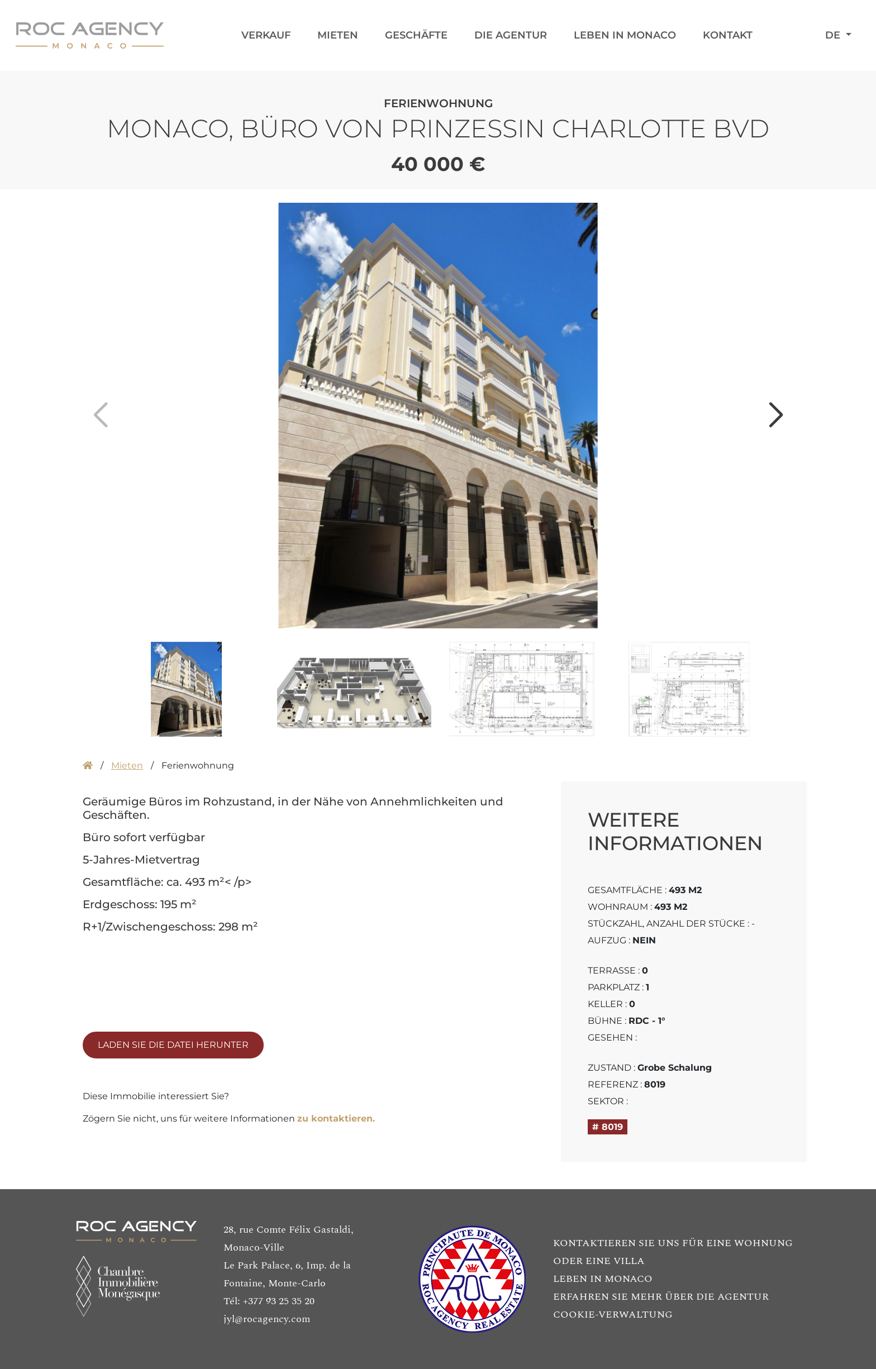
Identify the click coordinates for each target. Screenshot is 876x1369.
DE (834, 35)
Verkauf (266, 35)
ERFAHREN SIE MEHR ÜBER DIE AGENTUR (661, 1296)
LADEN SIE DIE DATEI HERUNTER (173, 1044)
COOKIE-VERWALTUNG (613, 1314)
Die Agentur (510, 35)
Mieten (337, 35)
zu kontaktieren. (336, 1118)
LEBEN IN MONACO (603, 1278)
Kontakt (728, 35)
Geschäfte (416, 35)
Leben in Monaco (625, 35)
